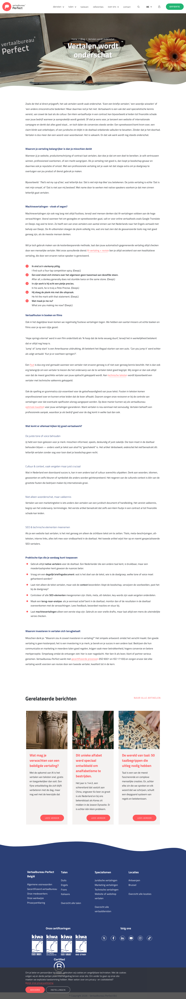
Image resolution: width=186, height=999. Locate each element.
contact (127, 7)
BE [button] (147, 7)
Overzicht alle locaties (140, 894)
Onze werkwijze (35, 898)
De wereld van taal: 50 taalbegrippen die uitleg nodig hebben (138, 760)
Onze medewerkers (37, 894)
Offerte (175, 6)
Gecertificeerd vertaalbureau (42, 889)
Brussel (132, 885)
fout (32, 365)
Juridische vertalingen (106, 880)
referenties (98, 7)
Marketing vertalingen (106, 885)
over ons (112, 6)
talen (71, 6)
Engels (64, 885)
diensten (57, 6)
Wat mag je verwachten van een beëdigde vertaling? (44, 760)
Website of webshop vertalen (105, 896)
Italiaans (65, 894)
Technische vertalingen (106, 889)
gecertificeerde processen (84, 659)
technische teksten (117, 375)
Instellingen (58, 989)
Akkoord (35, 989)
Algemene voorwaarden (39, 884)
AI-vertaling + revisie (98, 250)
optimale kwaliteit (34, 407)
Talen (64, 872)
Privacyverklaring (36, 903)
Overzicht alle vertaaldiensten (103, 909)
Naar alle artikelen (147, 698)
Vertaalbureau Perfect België (40, 874)
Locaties (134, 872)
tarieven (85, 7)
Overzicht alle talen (71, 903)
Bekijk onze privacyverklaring (39, 983)
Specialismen (103, 872)
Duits (63, 880)
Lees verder (52, 817)
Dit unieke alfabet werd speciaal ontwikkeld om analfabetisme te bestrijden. (89, 766)
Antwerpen (134, 880)
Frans (64, 889)
